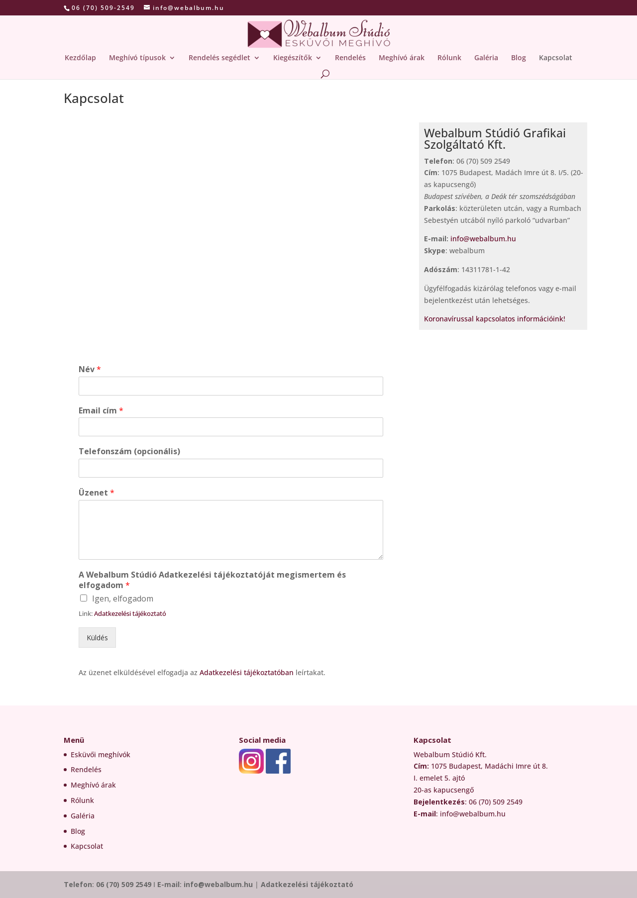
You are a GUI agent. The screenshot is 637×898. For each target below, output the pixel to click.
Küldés (97, 637)
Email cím (101, 410)
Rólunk (449, 58)
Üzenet (96, 493)
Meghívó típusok (137, 58)
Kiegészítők (292, 58)
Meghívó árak (402, 58)
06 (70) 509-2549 (103, 7)
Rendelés (350, 58)
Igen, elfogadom (122, 598)
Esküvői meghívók (100, 754)
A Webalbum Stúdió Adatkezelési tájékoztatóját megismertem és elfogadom (212, 580)
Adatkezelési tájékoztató (130, 613)
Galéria (486, 58)
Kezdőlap (80, 58)
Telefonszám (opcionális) (129, 451)
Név (90, 369)
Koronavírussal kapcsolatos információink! (495, 318)
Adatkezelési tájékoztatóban (248, 672)
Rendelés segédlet (219, 58)
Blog (518, 58)
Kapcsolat (555, 58)
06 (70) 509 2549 (123, 884)
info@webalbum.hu (483, 238)
